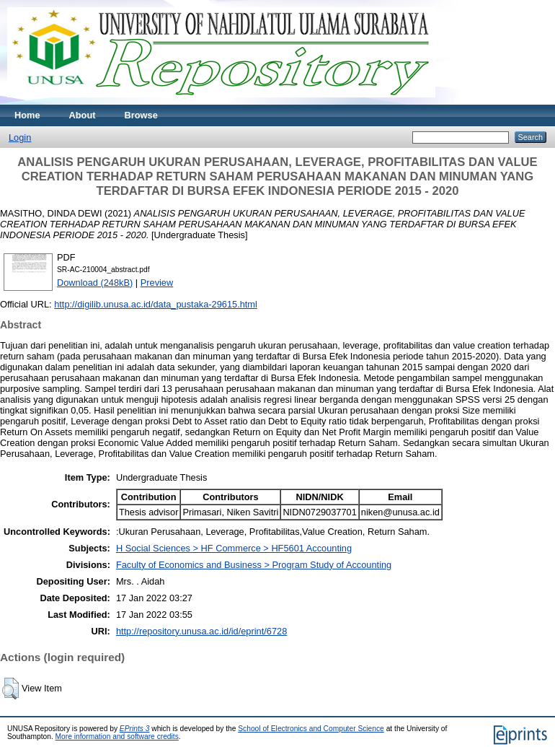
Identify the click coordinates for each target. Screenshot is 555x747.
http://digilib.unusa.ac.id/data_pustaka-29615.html (155, 304)
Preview (157, 282)
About (82, 115)
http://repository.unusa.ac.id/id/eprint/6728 (201, 631)
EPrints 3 (135, 729)
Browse (141, 115)
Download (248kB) (95, 282)
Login (20, 137)
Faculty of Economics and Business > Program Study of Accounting (253, 564)
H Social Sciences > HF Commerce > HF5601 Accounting (234, 548)
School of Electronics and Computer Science (311, 729)
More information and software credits (117, 737)
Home (27, 115)
